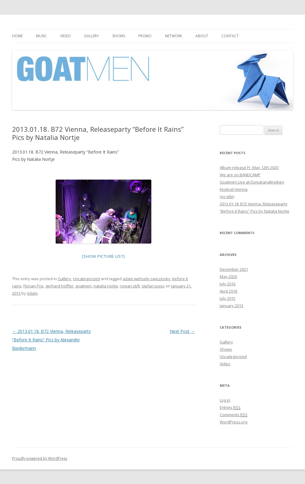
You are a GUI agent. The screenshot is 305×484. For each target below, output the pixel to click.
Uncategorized (86, 278)
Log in (225, 400)
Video (65, 35)
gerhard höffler (59, 286)
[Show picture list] (103, 256)
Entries (230, 407)
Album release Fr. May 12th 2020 (249, 167)
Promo (145, 35)
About (201, 35)
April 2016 (228, 291)
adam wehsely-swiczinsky (146, 278)
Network (173, 35)
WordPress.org (233, 422)
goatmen (83, 286)
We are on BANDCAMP (240, 174)
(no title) (227, 196)
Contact (230, 35)
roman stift (130, 286)
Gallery (91, 35)
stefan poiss (153, 286)
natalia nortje (105, 286)
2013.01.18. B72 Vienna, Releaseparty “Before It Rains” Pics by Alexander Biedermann (51, 339)
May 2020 (228, 276)
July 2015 (227, 298)
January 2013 (231, 305)
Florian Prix (33, 286)
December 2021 (234, 269)
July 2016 (227, 284)
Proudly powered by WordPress (39, 458)
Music (41, 35)
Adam (32, 293)
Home (17, 35)
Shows (118, 35)
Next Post (182, 331)
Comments (234, 414)
